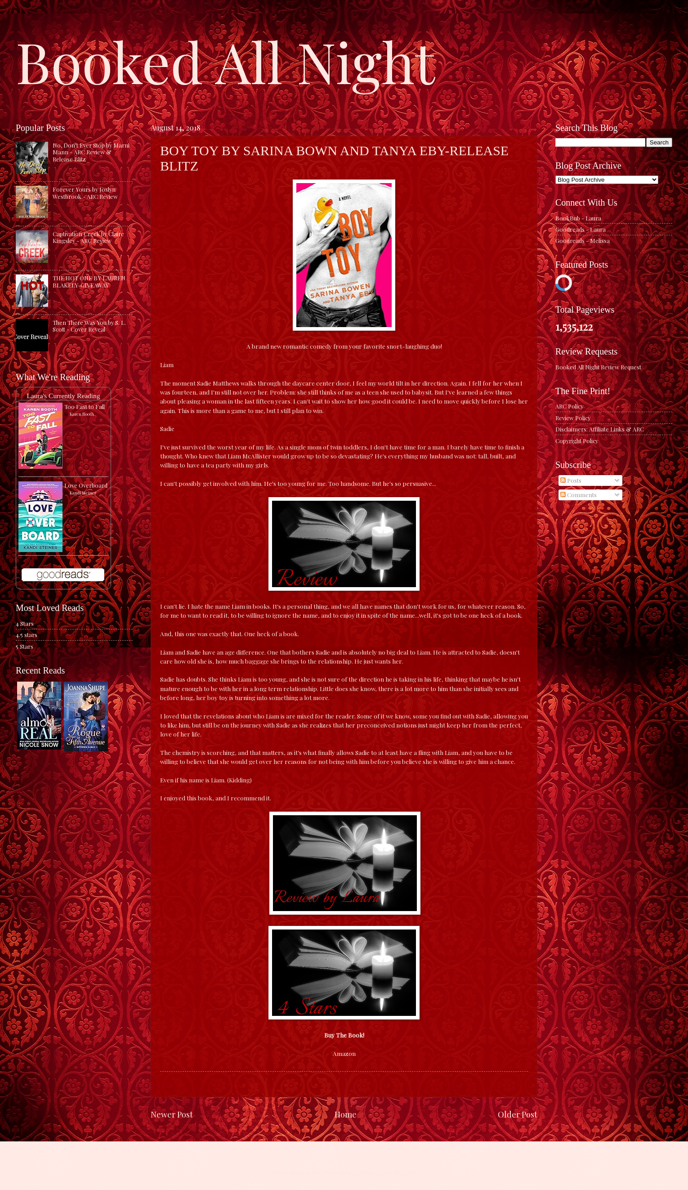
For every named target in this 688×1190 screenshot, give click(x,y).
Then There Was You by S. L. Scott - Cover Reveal (89, 326)
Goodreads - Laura (580, 229)
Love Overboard (85, 485)
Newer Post (172, 1114)
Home (346, 1114)
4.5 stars (26, 634)
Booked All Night (225, 60)
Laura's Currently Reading (63, 396)
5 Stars (24, 646)
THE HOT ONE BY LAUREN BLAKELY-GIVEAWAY (89, 281)
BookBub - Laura (578, 218)
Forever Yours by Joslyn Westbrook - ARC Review (85, 192)
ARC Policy (569, 406)
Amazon (344, 1053)
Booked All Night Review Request (598, 367)
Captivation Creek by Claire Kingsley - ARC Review (88, 237)
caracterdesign (338, 1172)
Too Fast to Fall (84, 406)
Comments (578, 494)
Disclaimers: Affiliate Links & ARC (599, 429)
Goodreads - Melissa (582, 240)
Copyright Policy (576, 441)
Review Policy (572, 418)
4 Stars (25, 623)
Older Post (517, 1114)
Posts (570, 480)
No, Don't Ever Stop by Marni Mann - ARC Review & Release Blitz (91, 152)
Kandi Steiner (83, 492)
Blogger (404, 1172)
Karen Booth (82, 414)
